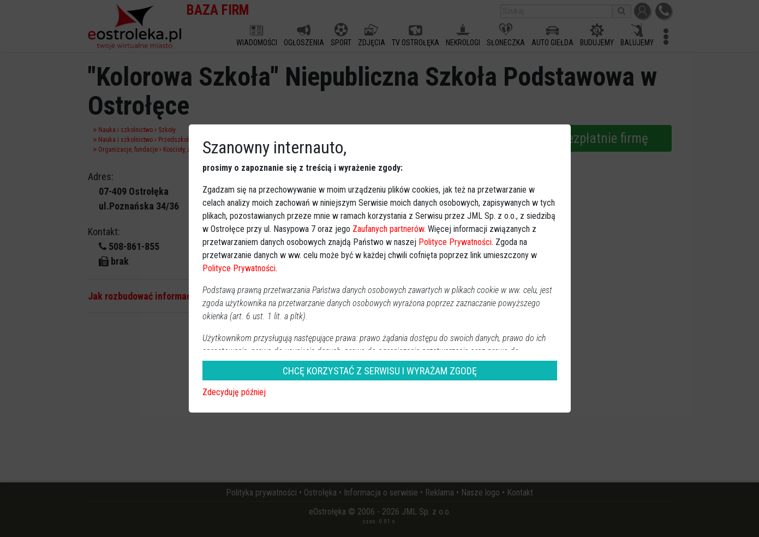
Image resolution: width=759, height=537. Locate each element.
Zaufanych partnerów (388, 229)
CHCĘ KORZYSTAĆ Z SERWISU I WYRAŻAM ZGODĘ (380, 371)
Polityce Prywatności (455, 242)
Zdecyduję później (234, 392)
